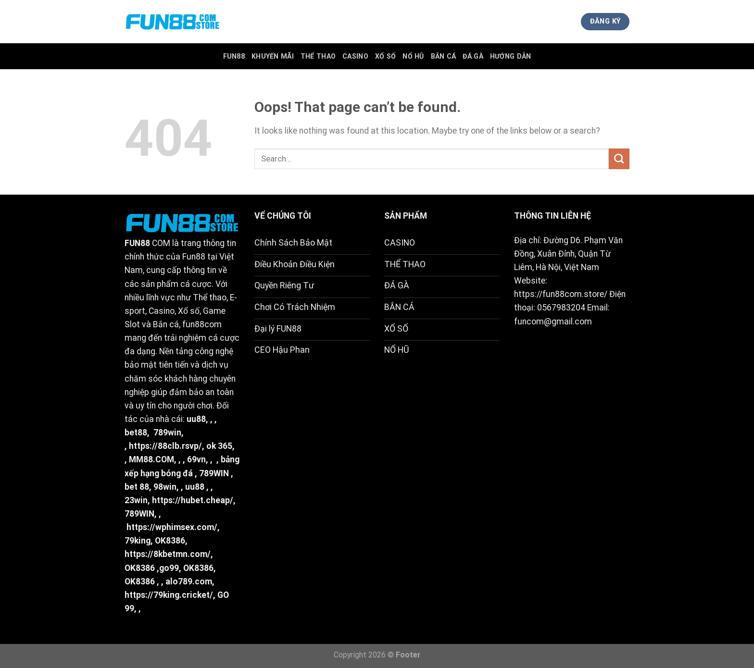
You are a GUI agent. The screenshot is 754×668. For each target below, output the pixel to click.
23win (136, 500)
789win (167, 432)
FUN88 (234, 56)
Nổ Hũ (413, 56)
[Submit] (619, 158)
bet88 (136, 432)
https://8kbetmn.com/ (168, 554)
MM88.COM (151, 459)
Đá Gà (473, 56)
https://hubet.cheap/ (192, 500)
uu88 (196, 419)
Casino (355, 56)
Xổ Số (385, 56)
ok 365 (219, 446)
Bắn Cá (443, 56)
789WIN (214, 473)
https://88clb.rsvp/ (165, 446)
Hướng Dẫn (510, 56)
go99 (169, 568)
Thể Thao (318, 56)
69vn (196, 459)
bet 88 (137, 487)
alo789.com (188, 581)
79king (138, 540)
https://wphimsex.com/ (171, 527)
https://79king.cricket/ (169, 595)
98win (164, 487)
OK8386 (170, 540)
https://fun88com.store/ (560, 294)
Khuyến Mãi (272, 56)
